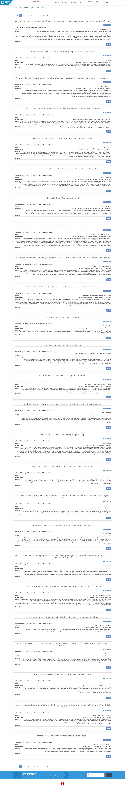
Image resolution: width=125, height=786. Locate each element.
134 (44, 15)
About (81, 2)
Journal (56, 2)
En (118, 2)
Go (108, 44)
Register (108, 2)
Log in (113, 2)
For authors (65, 2)
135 (48, 15)
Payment (73, 2)
